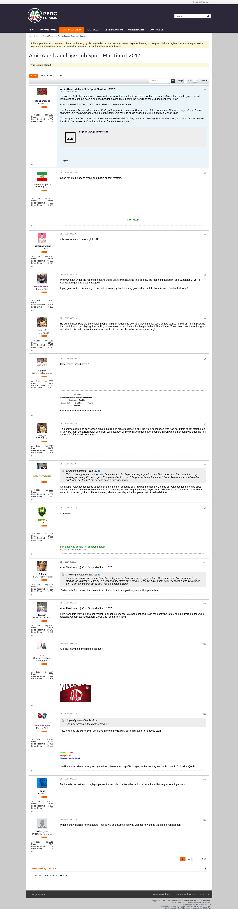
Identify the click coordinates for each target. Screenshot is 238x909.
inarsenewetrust (42, 246)
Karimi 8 (42, 370)
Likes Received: (38, 119)
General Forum (114, 29)
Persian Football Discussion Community (73, 36)
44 (195, 859)
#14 (204, 779)
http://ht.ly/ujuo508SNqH (93, 131)
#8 (205, 464)
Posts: (34, 117)
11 (188, 859)
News (31, 29)
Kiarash (42, 615)
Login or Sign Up (201, 2)
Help (169, 894)
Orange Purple (38, 894)
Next (204, 859)
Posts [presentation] (33, 76)
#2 (205, 173)
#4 (205, 275)
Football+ (93, 29)
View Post (99, 471)
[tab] (33, 76)
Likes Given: (36, 121)
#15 (204, 820)
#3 (205, 234)
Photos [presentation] (61, 76)
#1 (205, 89)
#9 (205, 508)
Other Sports (136, 29)
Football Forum (71, 29)
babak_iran (42, 831)
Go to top (204, 894)
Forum (37, 36)
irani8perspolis (42, 101)
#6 (205, 359)
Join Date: (35, 115)
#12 (204, 644)
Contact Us (156, 29)
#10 (204, 562)
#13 (204, 714)
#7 (205, 424)
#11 (204, 603)
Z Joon (42, 574)
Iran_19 (42, 330)
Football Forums (48, 36)
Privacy (192, 894)
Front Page (158, 894)
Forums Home (48, 29)
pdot (42, 791)
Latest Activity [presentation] (47, 76)
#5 (205, 319)
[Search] (189, 16)
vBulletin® (196, 904)
